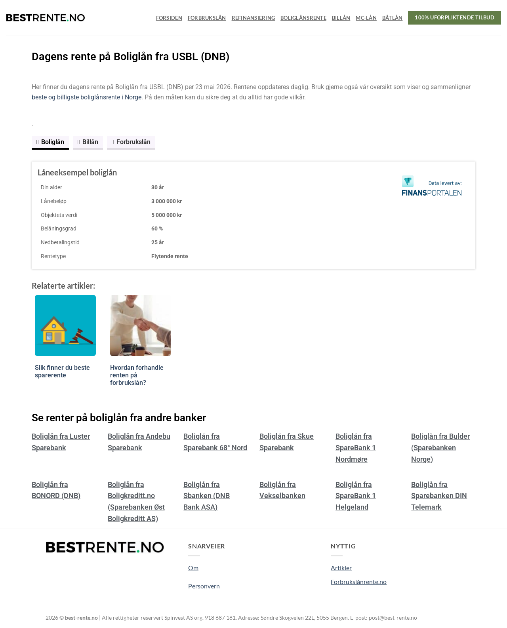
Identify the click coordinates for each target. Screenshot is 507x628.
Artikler (341, 567)
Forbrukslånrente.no (359, 581)
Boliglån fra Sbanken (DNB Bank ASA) (206, 496)
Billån (341, 18)
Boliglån (50, 142)
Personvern (204, 586)
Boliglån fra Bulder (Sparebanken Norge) (440, 447)
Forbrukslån (207, 18)
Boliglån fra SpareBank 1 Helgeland (355, 496)
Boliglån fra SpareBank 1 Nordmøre (355, 447)
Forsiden (169, 18)
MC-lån (366, 18)
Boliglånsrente (303, 18)
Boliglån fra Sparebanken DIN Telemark (439, 496)
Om (193, 567)
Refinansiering (253, 18)
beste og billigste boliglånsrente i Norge (86, 97)
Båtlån (392, 18)
